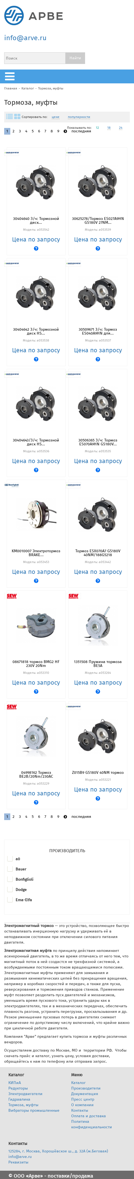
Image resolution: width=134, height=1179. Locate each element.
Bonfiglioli (24, 879)
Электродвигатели (25, 1093)
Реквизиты (18, 1162)
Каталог (27, 88)
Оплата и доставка (88, 1116)
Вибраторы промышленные (33, 1110)
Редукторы (18, 1088)
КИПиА (14, 1082)
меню (11, 76)
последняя (81, 131)
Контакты (79, 1110)
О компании (82, 1105)
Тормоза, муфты (50, 88)
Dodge (21, 889)
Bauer (21, 869)
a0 (18, 859)
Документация (84, 1093)
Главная (10, 88)
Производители (86, 1088)
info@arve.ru (25, 38)
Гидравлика (19, 1099)
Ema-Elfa (24, 900)
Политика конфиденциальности (91, 1124)
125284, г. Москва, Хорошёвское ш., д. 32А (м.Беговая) (58, 1151)
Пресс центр (82, 1099)
